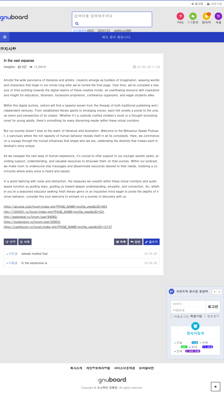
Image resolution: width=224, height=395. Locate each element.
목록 (121, 242)
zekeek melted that (34, 253)
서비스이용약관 (124, 368)
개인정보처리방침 (98, 368)
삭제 (24, 242)
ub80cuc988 (122, 30)
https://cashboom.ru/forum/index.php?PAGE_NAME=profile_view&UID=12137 (58, 227)
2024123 (104, 30)
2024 (90, 30)
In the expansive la (34, 263)
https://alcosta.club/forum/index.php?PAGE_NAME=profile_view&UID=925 (55, 206)
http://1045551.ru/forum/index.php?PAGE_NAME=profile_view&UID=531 (54, 212)
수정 (10, 242)
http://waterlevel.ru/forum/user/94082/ (30, 217)
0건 (22, 67)
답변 (135, 242)
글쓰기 (151, 242)
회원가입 (214, 4)
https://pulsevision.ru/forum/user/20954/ (32, 222)
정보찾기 (213, 316)
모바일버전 (146, 368)
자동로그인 (181, 316)
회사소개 (76, 368)
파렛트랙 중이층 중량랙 (192, 291)
